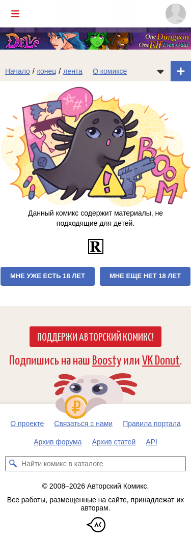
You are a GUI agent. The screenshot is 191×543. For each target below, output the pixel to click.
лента (73, 71)
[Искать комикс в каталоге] (13, 464)
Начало (17, 71)
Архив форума (57, 442)
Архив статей (114, 442)
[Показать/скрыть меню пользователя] (175, 13)
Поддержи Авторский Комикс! (95, 336)
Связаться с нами (83, 423)
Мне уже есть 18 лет (47, 276)
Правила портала (152, 423)
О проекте (27, 423)
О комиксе (110, 71)
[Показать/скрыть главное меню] (15, 13)
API (151, 442)
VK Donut (161, 359)
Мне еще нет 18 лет (145, 276)
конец (47, 71)
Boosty (106, 359)
